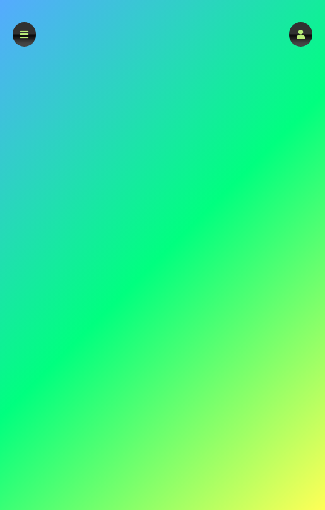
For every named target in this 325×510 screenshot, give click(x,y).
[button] (300, 34)
